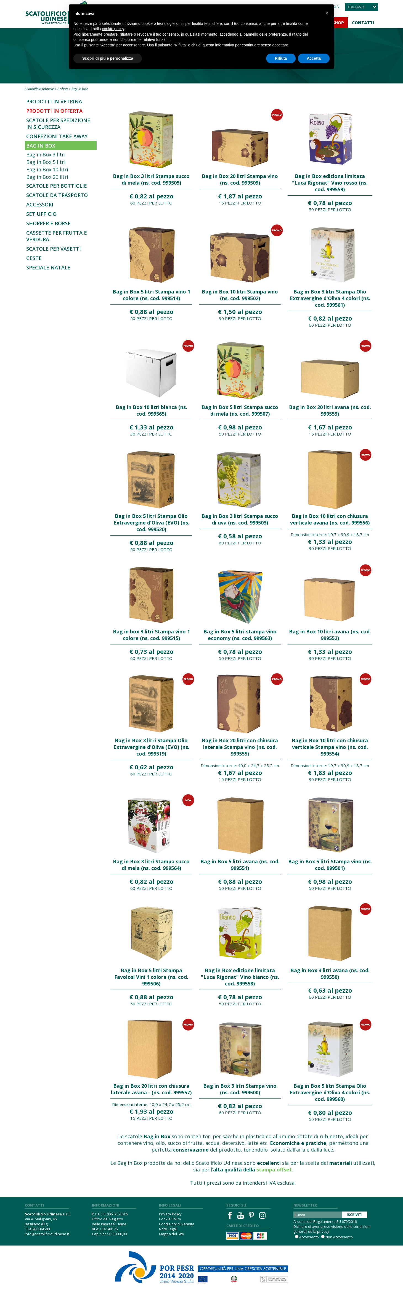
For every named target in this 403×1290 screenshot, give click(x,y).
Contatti (363, 22)
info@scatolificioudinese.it (47, 1233)
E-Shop (62, 88)
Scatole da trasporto (57, 195)
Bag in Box (40, 145)
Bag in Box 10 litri (47, 169)
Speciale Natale (48, 267)
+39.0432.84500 (37, 1228)
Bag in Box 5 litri (45, 162)
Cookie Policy (170, 1218)
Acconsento (309, 1236)
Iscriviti (354, 1214)
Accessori (39, 204)
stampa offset (274, 1169)
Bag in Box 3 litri (45, 154)
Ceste (34, 258)
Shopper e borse (48, 223)
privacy (323, 1231)
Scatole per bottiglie (56, 185)
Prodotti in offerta (54, 111)
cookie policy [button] (113, 29)
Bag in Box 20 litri (47, 177)
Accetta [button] (314, 58)
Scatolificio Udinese (39, 88)
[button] (326, 13)
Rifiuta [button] (281, 58)
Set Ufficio (41, 214)
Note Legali (168, 1228)
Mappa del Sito (171, 1233)
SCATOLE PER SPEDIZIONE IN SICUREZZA (58, 123)
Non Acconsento (339, 1236)
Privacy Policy (170, 1214)
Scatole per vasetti (53, 248)
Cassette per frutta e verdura (56, 236)
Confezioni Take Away (57, 136)
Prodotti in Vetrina (54, 101)
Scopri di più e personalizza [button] (107, 58)
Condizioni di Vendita (176, 1223)
